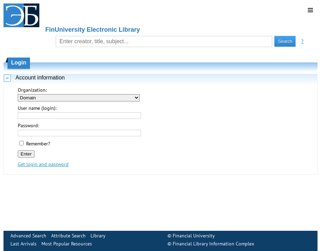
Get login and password (43, 164)
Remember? (38, 143)
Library (98, 236)
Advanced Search (28, 236)
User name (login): (37, 108)
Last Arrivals (23, 244)
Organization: (32, 90)
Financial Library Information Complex (213, 244)
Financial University (194, 236)
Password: (28, 125)
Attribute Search (68, 236)
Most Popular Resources (66, 244)
